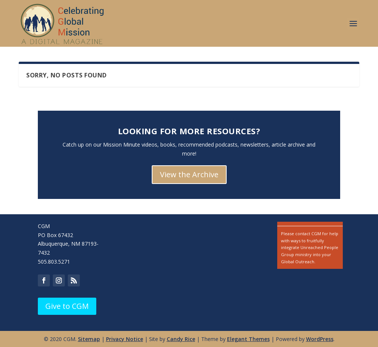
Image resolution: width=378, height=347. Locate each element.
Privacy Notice (124, 339)
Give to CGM (67, 306)
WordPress (319, 339)
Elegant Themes (248, 339)
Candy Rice (181, 339)
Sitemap (89, 339)
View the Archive (189, 174)
